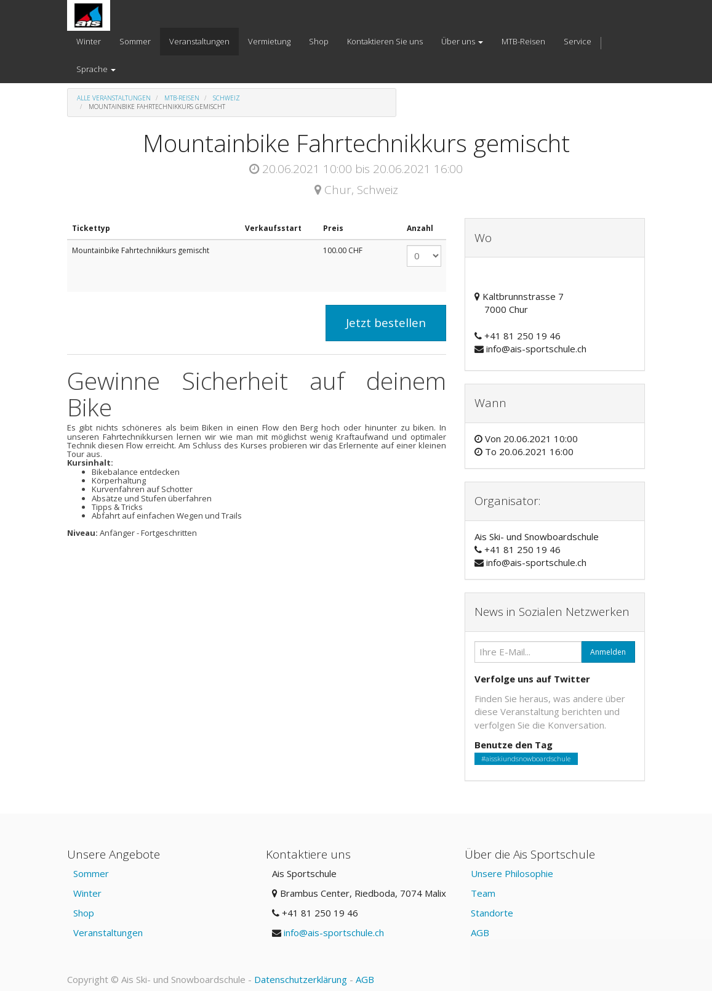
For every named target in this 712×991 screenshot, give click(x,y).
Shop (83, 913)
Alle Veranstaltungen (114, 98)
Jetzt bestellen (386, 323)
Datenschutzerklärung (300, 979)
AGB (480, 932)
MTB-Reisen (181, 98)
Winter (87, 893)
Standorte (492, 913)
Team (483, 893)
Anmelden (608, 652)
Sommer (91, 873)
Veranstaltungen (108, 932)
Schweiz (226, 98)
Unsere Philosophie (512, 873)
